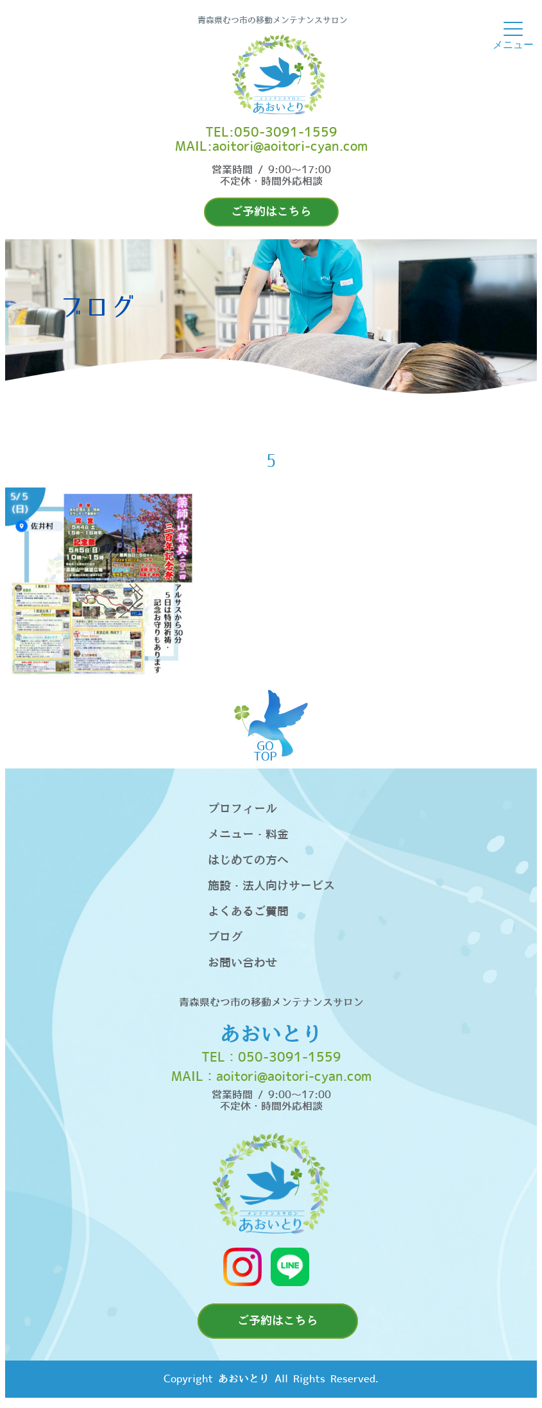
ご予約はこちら (271, 212)
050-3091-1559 (289, 1058)
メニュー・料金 (248, 835)
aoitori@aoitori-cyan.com (293, 1077)
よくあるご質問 (248, 912)
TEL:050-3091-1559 (271, 133)
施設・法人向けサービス (271, 886)
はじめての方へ (248, 860)
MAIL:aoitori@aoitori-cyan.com (271, 147)
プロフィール (242, 809)
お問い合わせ (242, 963)
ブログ (225, 937)
